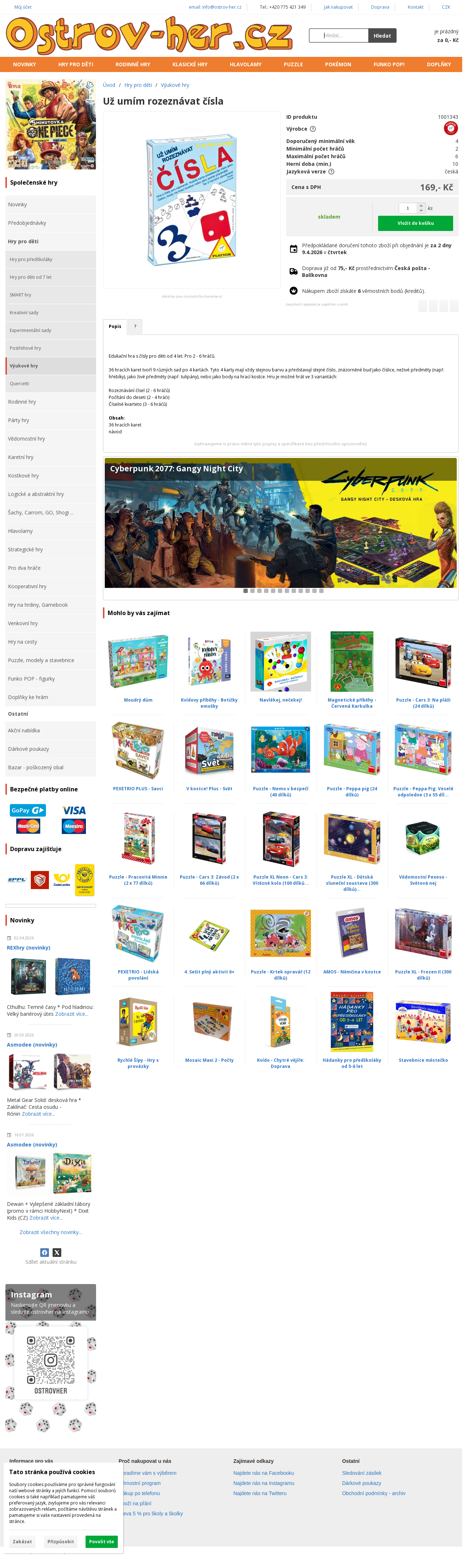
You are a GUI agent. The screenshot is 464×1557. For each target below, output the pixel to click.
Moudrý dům (138, 700)
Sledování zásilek (362, 1473)
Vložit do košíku (416, 223)
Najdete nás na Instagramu (263, 1483)
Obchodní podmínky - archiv (374, 1493)
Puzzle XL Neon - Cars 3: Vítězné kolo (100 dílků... (281, 880)
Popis (115, 326)
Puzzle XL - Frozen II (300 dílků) (423, 975)
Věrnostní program (140, 1483)
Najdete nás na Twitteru (260, 1493)
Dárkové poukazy (361, 1483)
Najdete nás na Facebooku (263, 1473)
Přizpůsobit (60, 1542)
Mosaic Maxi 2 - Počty (209, 1060)
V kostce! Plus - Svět (209, 789)
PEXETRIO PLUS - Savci (138, 789)
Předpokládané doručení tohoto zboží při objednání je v (377, 249)
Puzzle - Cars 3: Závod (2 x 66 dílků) (209, 880)
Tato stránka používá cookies (52, 1472)
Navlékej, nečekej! (281, 700)
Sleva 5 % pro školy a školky (151, 1513)
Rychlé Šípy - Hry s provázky (138, 1063)
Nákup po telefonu (139, 1493)
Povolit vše (101, 1542)
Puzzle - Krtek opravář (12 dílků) (280, 975)
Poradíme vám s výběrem (148, 1473)
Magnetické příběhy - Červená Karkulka (352, 703)
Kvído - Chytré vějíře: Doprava (280, 1063)
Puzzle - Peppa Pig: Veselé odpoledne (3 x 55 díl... (423, 792)
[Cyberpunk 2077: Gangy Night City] (281, 528)
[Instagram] (50, 1360)
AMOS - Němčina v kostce (352, 972)
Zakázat (22, 1542)
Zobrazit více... (71, 1013)
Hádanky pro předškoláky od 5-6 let (352, 1063)
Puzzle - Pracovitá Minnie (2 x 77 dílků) (138, 880)
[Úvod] (150, 35)
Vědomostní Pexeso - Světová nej (423, 880)
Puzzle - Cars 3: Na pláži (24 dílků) (423, 703)
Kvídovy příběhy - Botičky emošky (209, 703)
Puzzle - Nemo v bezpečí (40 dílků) (280, 792)
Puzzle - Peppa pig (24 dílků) (352, 792)
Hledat (382, 35)
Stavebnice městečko (423, 1060)
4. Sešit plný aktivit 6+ (209, 972)
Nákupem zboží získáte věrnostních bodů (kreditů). (363, 290)
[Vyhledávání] (338, 35)
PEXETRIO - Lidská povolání (138, 975)
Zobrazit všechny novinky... (51, 1232)
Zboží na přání (135, 1503)
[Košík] (434, 35)
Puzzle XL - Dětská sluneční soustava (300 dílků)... (352, 883)
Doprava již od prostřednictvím (366, 271)
